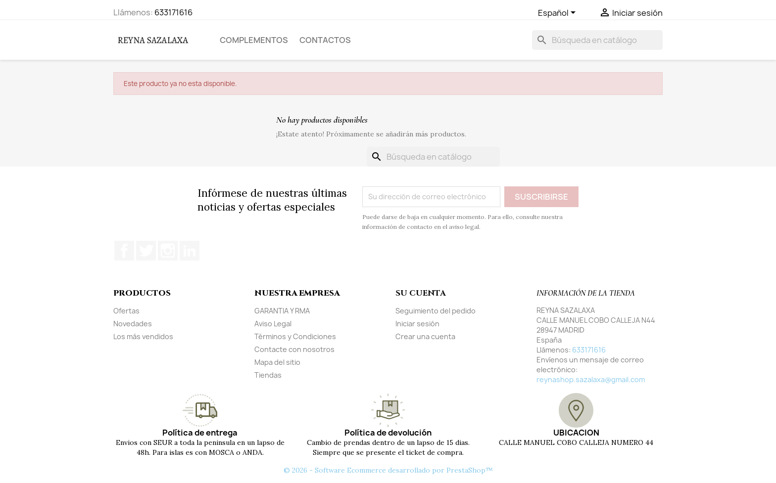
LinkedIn (189, 251)
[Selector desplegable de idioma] (558, 13)
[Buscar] (597, 40)
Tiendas (268, 375)
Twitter (146, 251)
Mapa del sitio (277, 362)
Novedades (132, 323)
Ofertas (126, 310)
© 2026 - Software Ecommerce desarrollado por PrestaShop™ (388, 470)
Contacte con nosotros (294, 349)
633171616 (173, 12)
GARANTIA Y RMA (282, 310)
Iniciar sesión (417, 323)
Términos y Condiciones (295, 336)
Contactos (325, 40)
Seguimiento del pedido (435, 310)
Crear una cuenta (425, 336)
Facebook (124, 251)
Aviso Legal (272, 323)
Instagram (168, 251)
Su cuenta (420, 293)
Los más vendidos (143, 336)
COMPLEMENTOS (254, 40)
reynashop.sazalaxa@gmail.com (590, 379)
